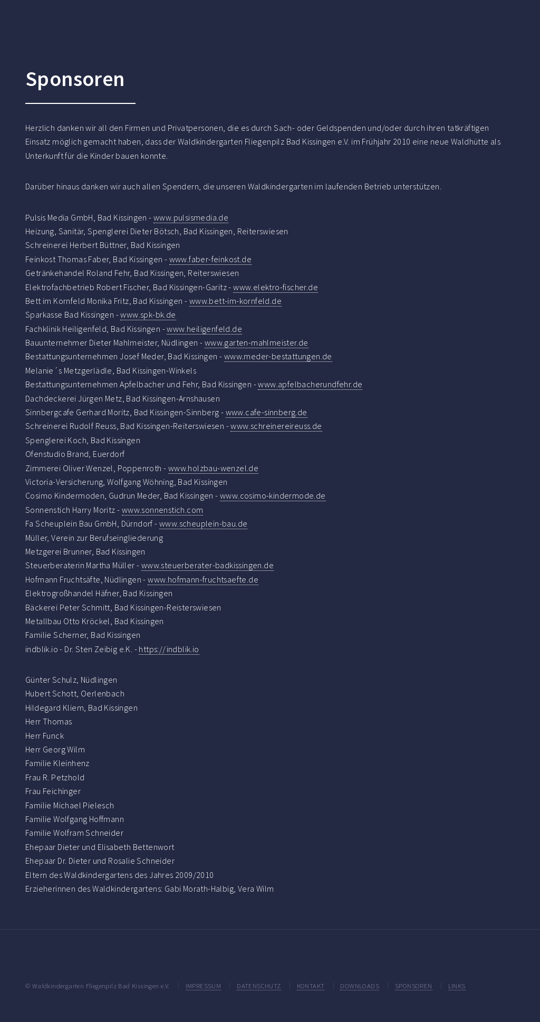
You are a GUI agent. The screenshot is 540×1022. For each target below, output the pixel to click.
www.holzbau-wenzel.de (213, 468)
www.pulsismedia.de (190, 217)
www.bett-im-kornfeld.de (235, 300)
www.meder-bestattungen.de (278, 356)
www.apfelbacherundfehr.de (310, 384)
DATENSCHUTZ (259, 985)
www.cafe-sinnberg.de (266, 412)
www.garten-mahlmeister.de (256, 342)
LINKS (457, 985)
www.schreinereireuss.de (276, 426)
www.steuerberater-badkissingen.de (207, 565)
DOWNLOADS (359, 985)
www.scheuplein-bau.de (203, 523)
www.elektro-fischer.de (275, 287)
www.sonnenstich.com (163, 509)
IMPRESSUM (203, 985)
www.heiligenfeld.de (204, 328)
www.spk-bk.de (148, 314)
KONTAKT (311, 985)
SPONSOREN (413, 985)
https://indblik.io (169, 649)
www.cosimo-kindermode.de (273, 495)
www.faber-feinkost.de (210, 259)
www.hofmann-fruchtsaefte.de (203, 579)
